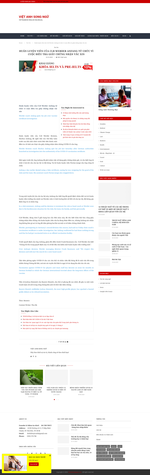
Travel (102, 157)
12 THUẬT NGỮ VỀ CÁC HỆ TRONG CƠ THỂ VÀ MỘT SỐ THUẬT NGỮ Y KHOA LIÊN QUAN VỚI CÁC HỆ (114, 209)
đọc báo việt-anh (113, 449)
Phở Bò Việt (116, 259)
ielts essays (101, 449)
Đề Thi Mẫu (54, 36)
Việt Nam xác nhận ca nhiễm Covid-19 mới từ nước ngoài (56, 390)
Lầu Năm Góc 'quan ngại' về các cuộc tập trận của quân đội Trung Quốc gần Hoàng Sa (50, 322)
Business (102, 141)
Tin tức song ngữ (105, 279)
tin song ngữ (119, 459)
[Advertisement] (94, 18)
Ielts (120, 446)
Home (22, 36)
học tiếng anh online (116, 453)
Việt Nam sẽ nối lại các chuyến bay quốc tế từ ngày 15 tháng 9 (43, 325)
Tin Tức (30, 36)
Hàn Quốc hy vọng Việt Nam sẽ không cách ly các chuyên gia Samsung (45, 328)
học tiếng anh (102, 453)
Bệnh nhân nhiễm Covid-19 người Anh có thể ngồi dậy (81, 390)
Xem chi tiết (33, 464)
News (102, 287)
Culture (102, 166)
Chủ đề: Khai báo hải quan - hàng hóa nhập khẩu (81, 426)
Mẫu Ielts (114, 36)
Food (101, 161)
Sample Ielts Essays (106, 291)
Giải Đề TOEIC (80, 36)
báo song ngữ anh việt (105, 459)
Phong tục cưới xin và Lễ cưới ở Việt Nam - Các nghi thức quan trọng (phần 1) (121, 248)
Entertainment (104, 149)
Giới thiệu (99, 425)
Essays (114, 446)
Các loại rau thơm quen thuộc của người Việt (121, 234)
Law (101, 136)
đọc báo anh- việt (103, 446)
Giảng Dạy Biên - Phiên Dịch (98, 36)
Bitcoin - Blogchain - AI (107, 153)
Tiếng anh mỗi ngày (104, 456)
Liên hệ (98, 430)
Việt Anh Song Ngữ (38, 349)
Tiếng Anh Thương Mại (108, 110)
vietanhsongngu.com (74, 472)
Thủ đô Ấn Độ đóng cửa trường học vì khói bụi (80, 438)
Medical (102, 128)
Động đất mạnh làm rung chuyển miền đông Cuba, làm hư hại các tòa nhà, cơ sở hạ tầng (81, 451)
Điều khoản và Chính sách (104, 435)
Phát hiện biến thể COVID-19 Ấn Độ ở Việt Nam (38, 319)
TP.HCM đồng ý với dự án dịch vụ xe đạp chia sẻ (38, 316)
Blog (124, 36)
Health (102, 145)
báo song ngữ (117, 456)
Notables (103, 124)
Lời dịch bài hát (105, 283)
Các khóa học (42, 36)
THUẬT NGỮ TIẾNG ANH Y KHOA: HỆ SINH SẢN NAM (121, 222)
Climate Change (105, 132)
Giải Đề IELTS (67, 36)
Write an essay (105, 170)
